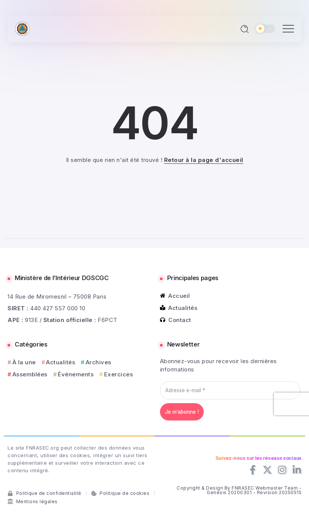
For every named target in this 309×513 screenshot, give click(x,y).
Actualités (60, 362)
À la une (24, 362)
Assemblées (30, 374)
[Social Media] (252, 469)
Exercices (118, 374)
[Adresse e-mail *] (230, 390)
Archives (98, 362)
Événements (76, 374)
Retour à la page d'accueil (203, 159)
